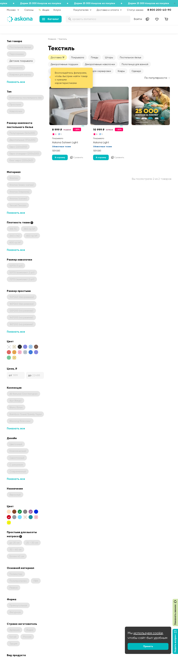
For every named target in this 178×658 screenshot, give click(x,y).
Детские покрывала (21, 60)
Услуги (57, 10)
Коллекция (14, 387)
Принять (148, 646)
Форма (11, 599)
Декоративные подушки (64, 64)
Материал (14, 172)
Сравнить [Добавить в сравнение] (76, 157)
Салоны (29, 10)
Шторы (109, 57)
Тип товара (14, 41)
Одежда (136, 71)
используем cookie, (148, 633)
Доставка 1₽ (57, 57)
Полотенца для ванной (135, 64)
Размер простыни (19, 291)
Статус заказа (135, 10)
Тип (9, 91)
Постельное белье (130, 57)
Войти (138, 19)
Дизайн (12, 438)
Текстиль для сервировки (96, 71)
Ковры (121, 71)
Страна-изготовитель (22, 623)
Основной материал (20, 568)
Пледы (94, 57)
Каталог (50, 19)
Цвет (10, 341)
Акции (43, 10)
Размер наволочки (19, 259)
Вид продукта (16, 655)
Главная (52, 39)
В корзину (60, 157)
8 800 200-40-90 (159, 9)
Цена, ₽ (12, 368)
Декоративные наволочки (100, 64)
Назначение (15, 488)
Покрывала (77, 57)
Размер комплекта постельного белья (20, 125)
